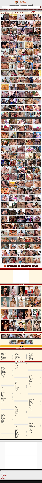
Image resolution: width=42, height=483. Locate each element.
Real (35, 400)
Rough (35, 404)
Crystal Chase (7, 424)
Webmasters (3, 478)
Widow (35, 435)
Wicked (21, 353)
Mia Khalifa (21, 437)
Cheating (7, 413)
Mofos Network (21, 354)
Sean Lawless (35, 410)
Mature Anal (21, 432)
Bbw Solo (7, 395)
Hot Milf (21, 391)
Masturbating (37, 9)
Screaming (5, 13)
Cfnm (7, 412)
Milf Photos (3, 473)
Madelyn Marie (21, 426)
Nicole (35, 377)
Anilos (7, 356)
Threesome (35, 425)
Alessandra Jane (7, 366)
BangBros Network (7, 353)
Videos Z (21, 358)
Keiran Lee (21, 411)
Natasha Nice (35, 375)
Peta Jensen (35, 387)
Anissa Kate (7, 378)
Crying (34, 12)
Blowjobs (14, 9)
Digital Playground (7, 358)
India (21, 395)
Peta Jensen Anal (35, 388)
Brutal (14, 12)
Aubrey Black (7, 387)
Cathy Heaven (7, 411)
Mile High (21, 359)
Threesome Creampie (35, 426)
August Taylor (7, 388)
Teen (35, 424)
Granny (21, 383)
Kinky (21, 412)
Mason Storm (21, 429)
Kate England (21, 410)
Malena (21, 428)
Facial (30, 9)
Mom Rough (9, 13)
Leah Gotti (21, 418)
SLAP (14, 13)
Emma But (21, 369)
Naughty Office (35, 359)
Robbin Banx (35, 402)
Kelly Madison (21, 356)
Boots (7, 401)
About (2, 477)
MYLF (21, 352)
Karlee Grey (21, 409)
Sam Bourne (35, 408)
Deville (21, 363)
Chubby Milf (7, 417)
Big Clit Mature (7, 396)
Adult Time (7, 350)
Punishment (11, 12)
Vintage (35, 433)
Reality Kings (7, 354)
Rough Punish (3, 12)
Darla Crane (7, 436)
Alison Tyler (7, 369)
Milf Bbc (35, 364)
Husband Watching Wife (21, 393)
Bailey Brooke (7, 392)
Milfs (40, 9)
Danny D (7, 435)
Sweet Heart (35, 354)
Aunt (7, 389)
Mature (21, 431)
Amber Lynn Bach (7, 372)
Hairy (21, 385)
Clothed (7, 419)
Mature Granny (21, 434)
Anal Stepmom (7, 374)
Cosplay (7, 422)
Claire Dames (7, 418)
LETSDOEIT (21, 355)
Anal (7, 373)
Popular (33, 11)
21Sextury (21, 351)
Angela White (7, 376)
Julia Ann (21, 407)
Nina (35, 380)
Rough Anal (7, 12)
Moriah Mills (35, 373)
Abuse (12, 13)
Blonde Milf (7, 400)
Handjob (21, 386)
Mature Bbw (21, 433)
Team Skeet (7, 352)
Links (2, 476)
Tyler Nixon (35, 430)
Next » (36, 265)
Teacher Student (35, 423)
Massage (21, 430)
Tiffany (35, 427)
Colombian (7, 421)
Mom (35, 372)
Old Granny (35, 384)
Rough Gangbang (28, 12)
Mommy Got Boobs (35, 358)
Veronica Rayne (35, 432)
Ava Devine (7, 390)
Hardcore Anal (21, 387)
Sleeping (37, 12)
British (7, 403)
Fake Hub (7, 355)
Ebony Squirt (21, 367)
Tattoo (35, 422)
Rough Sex (20, 12)
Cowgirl (21, 9)
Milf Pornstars (3, 474)
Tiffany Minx (35, 428)
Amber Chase (7, 371)
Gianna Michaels (21, 380)
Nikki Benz (35, 379)
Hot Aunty (21, 390)
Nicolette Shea (35, 378)
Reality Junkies (35, 355)
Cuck (7, 425)
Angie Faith (7, 377)
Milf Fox (21, 2)
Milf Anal (35, 363)
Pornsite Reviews (3, 475)
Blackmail (2, 13)
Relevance (29, 11)
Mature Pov (21, 435)
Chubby (7, 416)
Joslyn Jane (21, 406)
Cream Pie (7, 423)
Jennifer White (21, 404)
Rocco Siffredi (35, 403)
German (21, 379)
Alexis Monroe (7, 368)
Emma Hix (21, 370)
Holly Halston (21, 389)
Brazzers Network (7, 351)
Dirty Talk (21, 364)
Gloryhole (21, 381)
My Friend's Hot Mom (21, 357)
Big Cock (5, 9)
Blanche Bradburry (7, 398)
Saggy (35, 407)
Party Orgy (35, 386)
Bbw (7, 394)
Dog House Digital (35, 352)
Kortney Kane (21, 413)
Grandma (21, 382)
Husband (21, 392)
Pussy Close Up (35, 396)
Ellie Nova (21, 368)
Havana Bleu (21, 388)
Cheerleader (7, 414)
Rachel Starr (35, 398)
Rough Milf (16, 12)
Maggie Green (21, 427)
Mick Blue (34, 363)
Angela (7, 375)
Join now (21, 346)
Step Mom (35, 420)
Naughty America (7, 357)
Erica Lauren (21, 371)
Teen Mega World (21, 350)
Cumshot (23, 9)
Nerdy (35, 376)
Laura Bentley (21, 417)
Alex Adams (7, 367)
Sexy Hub (7, 359)
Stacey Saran (35, 419)
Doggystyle (27, 9)
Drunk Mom (21, 365)
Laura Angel (21, 416)
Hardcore (33, 9)
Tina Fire (35, 429)
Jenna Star (21, 403)
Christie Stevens (7, 415)
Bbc (7, 393)
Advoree (7, 364)
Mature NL (35, 356)
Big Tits (8, 9)
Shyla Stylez (35, 411)
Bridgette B (7, 402)
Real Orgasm (35, 401)
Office (35, 383)
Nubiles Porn (35, 357)
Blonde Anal (7, 399)
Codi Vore (7, 420)
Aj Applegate (7, 365)
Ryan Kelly (35, 405)
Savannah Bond (35, 409)
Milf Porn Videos (3, 472)
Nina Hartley (35, 381)
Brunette (17, 9)
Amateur (7, 370)
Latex (21, 415)
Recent (37, 11)
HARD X (35, 350)
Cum (7, 426)
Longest (40, 11)
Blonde (11, 9)
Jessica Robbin (21, 405)
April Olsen (7, 379)
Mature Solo (21, 436)
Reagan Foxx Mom (35, 399)
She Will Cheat (35, 353)
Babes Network (35, 351)
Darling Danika (7, 437)
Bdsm (32, 12)
